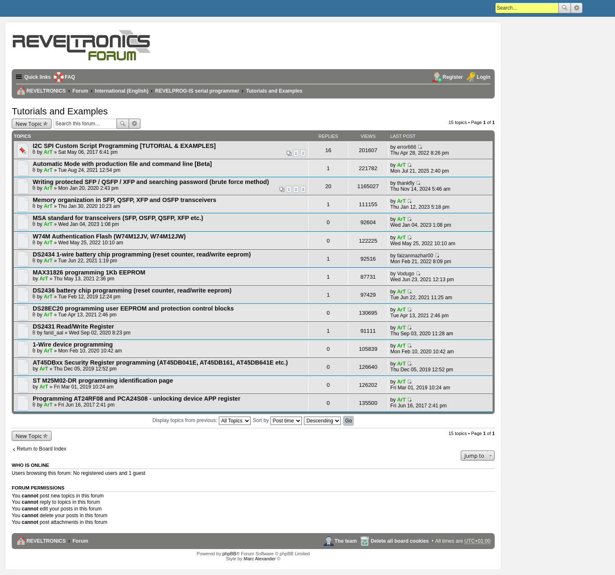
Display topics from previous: (202, 420)
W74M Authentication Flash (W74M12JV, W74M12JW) (109, 236)
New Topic (29, 123)
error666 (406, 147)
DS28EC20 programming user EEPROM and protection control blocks (133, 308)
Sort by (277, 420)
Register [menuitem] (453, 77)
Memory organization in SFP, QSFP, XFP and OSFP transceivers (124, 200)
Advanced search (576, 8)
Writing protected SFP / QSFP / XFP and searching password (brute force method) (151, 182)
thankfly (406, 183)
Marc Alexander (259, 558)
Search (564, 8)
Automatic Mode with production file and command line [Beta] (122, 164)
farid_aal (53, 333)
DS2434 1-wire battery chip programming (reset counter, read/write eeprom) (142, 254)
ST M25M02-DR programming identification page (103, 380)
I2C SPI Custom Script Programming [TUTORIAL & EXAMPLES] (124, 145)
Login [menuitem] (483, 77)
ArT (48, 152)
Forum (80, 541)
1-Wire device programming (73, 344)
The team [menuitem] (346, 541)
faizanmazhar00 (415, 256)
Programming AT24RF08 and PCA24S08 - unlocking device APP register (136, 398)
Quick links (38, 77)
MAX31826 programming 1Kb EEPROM (89, 272)
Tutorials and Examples (60, 111)
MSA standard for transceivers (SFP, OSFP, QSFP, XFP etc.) (118, 218)
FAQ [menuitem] (70, 77)
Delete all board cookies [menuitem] (399, 541)
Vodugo (405, 274)
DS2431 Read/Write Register (73, 326)
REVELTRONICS (46, 541)
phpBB (229, 553)
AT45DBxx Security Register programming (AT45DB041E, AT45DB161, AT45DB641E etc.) (160, 362)
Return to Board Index (41, 449)
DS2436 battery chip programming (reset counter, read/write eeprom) (132, 290)
